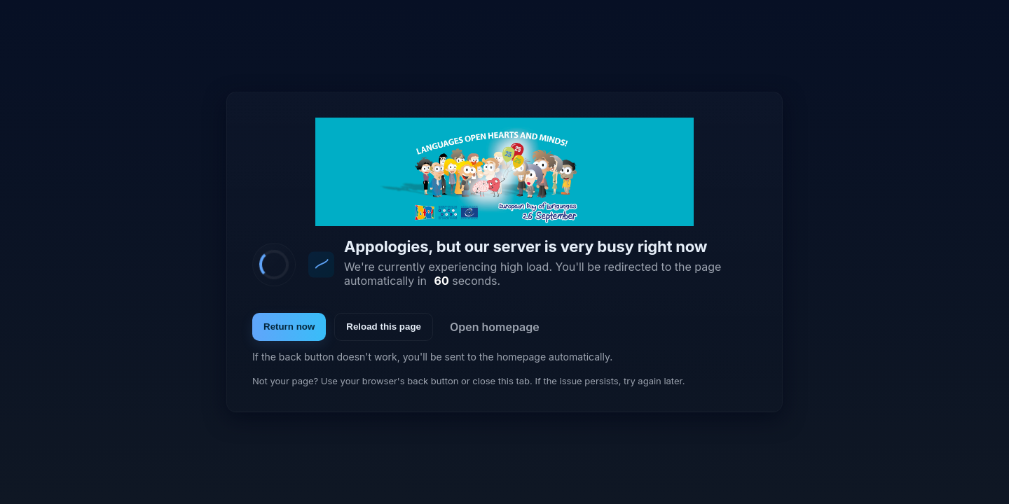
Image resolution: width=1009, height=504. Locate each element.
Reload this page (383, 326)
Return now (289, 326)
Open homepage (495, 327)
